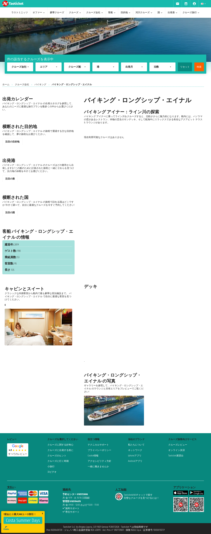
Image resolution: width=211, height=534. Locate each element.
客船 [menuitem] (112, 12)
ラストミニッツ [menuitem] (19, 12)
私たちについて (136, 444)
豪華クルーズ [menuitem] (57, 12)
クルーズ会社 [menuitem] (94, 12)
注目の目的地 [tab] (12, 141)
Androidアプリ (135, 461)
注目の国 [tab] (10, 212)
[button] (69, 327)
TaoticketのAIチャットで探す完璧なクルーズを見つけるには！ (137, 496)
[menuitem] (177, 3)
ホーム (5, 84)
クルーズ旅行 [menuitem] (191, 12)
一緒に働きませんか (98, 466)
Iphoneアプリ (134, 455)
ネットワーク (135, 450)
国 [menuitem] (160, 12)
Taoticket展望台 (175, 455)
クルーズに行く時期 (58, 461)
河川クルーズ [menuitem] (144, 12)
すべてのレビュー (17, 454)
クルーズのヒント (56, 455)
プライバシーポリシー (99, 450)
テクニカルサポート (98, 444)
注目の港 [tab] (10, 178)
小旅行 (51, 466)
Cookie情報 (93, 455)
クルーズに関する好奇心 (60, 444)
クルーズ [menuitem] (75, 12)
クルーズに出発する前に (60, 450)
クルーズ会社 (22, 84)
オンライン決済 (176, 450)
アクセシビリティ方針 (99, 461)
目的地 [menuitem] (126, 12)
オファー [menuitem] (39, 12)
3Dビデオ (52, 472)
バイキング (40, 84)
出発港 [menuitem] (173, 12)
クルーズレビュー (177, 444)
